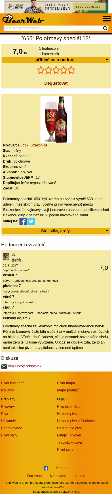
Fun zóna (34, 476)
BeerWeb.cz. (61, 487)
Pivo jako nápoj (69, 406)
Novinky (7, 390)
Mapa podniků (68, 390)
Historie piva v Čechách (76, 421)
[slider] (56, 70)
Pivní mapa (66, 383)
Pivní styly (9, 435)
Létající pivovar (69, 435)
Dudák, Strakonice (32, 145)
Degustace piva (69, 428)
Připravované (11, 428)
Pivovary (8, 406)
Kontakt (62, 468)
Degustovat (56, 83)
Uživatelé (8, 421)
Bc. (17, 188)
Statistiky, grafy (75, 231)
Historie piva (67, 414)
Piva (4, 414)
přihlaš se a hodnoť (72, 60)
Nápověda (58, 476)
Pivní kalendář (12, 383)
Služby (79, 476)
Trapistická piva (69, 442)
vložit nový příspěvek (21, 366)
